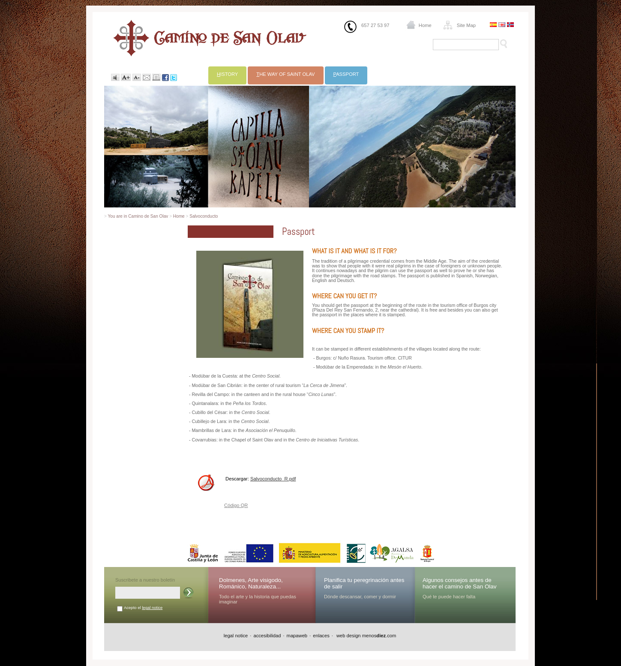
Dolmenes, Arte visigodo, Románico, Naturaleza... (251, 583)
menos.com (379, 635)
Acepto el (143, 607)
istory (227, 74)
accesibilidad (267, 635)
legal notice (152, 607)
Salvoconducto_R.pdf (273, 478)
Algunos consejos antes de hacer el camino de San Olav (460, 583)
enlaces (321, 635)
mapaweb (297, 635)
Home (425, 25)
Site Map (466, 25)
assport (346, 74)
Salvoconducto (203, 216)
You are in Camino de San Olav (138, 216)
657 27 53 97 (375, 25)
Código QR (236, 505)
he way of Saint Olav (285, 74)
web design (348, 635)
